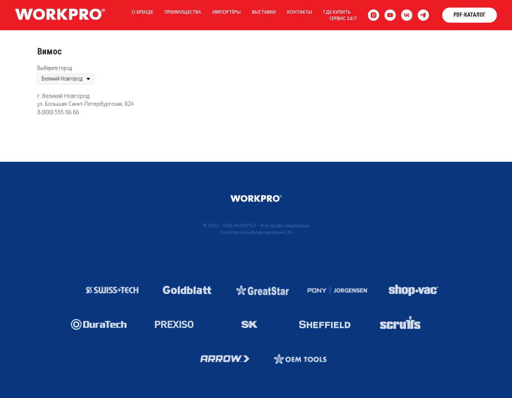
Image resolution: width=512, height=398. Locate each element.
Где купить (337, 12)
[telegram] (423, 15)
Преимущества (183, 12)
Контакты (299, 12)
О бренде (142, 12)
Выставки (264, 12)
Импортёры (226, 12)
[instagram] (373, 15)
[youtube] (390, 15)
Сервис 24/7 (343, 18)
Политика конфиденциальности (256, 232)
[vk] (406, 15)
